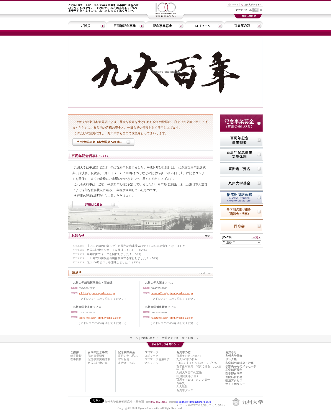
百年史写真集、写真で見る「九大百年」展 (198, 368)
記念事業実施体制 (99, 359)
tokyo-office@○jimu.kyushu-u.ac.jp (100, 317)
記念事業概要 (96, 355)
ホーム (133, 338)
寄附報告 (123, 359)
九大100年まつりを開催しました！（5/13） (105, 262)
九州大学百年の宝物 (189, 372)
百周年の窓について (189, 355)
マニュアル (151, 363)
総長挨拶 (76, 355)
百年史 (180, 383)
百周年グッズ (184, 390)
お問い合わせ (149, 338)
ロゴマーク (151, 355)
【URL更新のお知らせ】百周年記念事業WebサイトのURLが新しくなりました (127, 246)
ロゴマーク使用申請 (157, 359)
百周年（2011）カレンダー (193, 379)
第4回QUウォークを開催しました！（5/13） (106, 254)
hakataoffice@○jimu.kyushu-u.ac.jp (172, 317)
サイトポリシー (192, 338)
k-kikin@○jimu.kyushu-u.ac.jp (97, 293)
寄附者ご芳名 (126, 363)
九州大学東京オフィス (87, 307)
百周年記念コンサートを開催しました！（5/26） (109, 250)
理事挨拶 (76, 359)
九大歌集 (182, 386)
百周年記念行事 (98, 363)
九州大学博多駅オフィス (160, 307)
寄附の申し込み (128, 355)
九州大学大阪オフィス (159, 282)
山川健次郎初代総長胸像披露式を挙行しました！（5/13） (115, 258)
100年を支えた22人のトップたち (196, 363)
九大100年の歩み (186, 359)
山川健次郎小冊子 (187, 376)
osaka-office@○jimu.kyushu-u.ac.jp (172, 293)
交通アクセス (170, 338)
